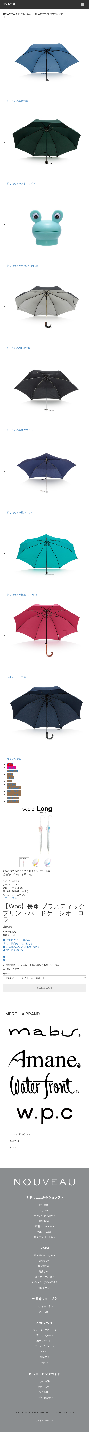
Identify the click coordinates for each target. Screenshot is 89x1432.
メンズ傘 (44, 1311)
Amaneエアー (14, 787)
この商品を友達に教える (18, 943)
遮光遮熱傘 (13, 801)
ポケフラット (14, 794)
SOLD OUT (44, 987)
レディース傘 (10, 898)
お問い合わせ (44, 1397)
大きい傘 (44, 1210)
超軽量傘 (44, 1204)
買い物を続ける (13, 950)
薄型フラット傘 (44, 1226)
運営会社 (44, 1392)
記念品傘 (11, 784)
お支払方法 (45, 1381)
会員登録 (14, 1141)
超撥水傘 (44, 1271)
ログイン (14, 1148)
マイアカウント (19, 1134)
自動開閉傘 (45, 1221)
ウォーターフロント (44, 1330)
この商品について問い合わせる (21, 946)
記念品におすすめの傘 (45, 1282)
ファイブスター (44, 1346)
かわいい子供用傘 (44, 1215)
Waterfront (12, 771)
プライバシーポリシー (44, 1421)
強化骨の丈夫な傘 (44, 1255)
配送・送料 (45, 1386)
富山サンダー (14, 791)
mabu (10, 774)
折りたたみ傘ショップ (44, 1197)
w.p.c (9, 781)
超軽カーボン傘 (44, 1276)
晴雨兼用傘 (13, 798)
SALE (10, 764)
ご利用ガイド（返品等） (18, 940)
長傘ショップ (44, 1299)
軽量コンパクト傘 (44, 1237)
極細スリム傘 (44, 1231)
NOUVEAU (9, 4)
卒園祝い (11, 767)
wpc (44, 1362)
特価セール (45, 1287)
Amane (10, 777)
